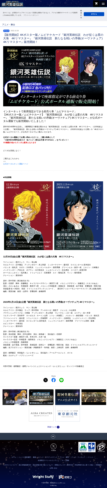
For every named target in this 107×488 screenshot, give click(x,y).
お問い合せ (53, 468)
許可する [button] (94, 14)
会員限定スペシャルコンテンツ (48, 460)
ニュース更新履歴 (25, 457)
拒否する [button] (81, 14)
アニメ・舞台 (64, 457)
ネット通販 (65, 460)
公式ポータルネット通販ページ (15, 164)
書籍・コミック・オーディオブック (45, 457)
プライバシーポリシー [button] (31, 15)
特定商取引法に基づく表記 (84, 465)
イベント (90, 457)
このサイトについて (10, 465)
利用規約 (99, 465)
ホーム (14, 457)
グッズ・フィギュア (78, 457)
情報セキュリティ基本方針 (64, 465)
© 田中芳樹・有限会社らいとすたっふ (53, 483)
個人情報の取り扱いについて (43, 465)
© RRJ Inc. (53, 485)
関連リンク (53, 427)
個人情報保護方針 (25, 465)
